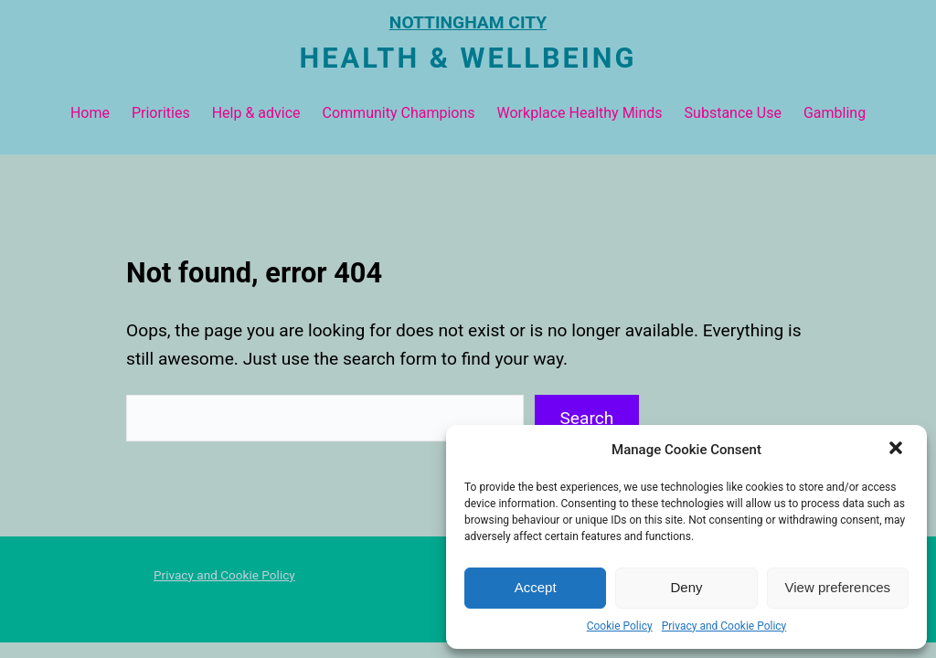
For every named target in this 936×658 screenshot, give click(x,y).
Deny (686, 587)
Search (586, 418)
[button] (898, 450)
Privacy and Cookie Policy (724, 626)
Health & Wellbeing (468, 58)
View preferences (838, 587)
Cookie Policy (620, 626)
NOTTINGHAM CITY (468, 22)
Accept (536, 587)
